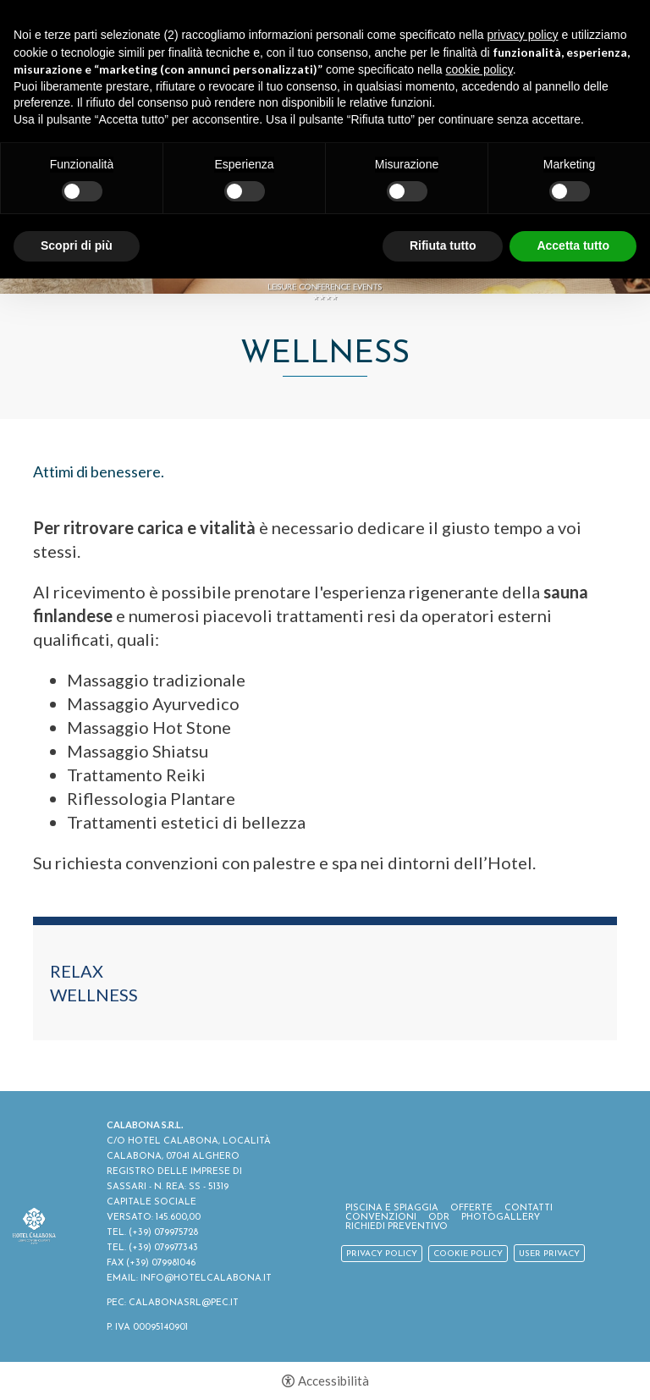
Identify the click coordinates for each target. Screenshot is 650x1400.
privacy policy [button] (523, 34)
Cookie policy (468, 1254)
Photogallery (500, 1217)
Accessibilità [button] (333, 1381)
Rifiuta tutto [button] (443, 245)
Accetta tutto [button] (573, 245)
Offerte (471, 1208)
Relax (76, 971)
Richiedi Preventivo (396, 1227)
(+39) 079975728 (163, 1232)
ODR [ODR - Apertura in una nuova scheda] (438, 1217)
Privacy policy (381, 1254)
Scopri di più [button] (77, 245)
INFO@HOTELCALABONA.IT (206, 1278)
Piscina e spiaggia (391, 1208)
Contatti (528, 1208)
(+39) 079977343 (163, 1248)
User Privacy (549, 1254)
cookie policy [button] (479, 69)
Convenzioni (380, 1217)
